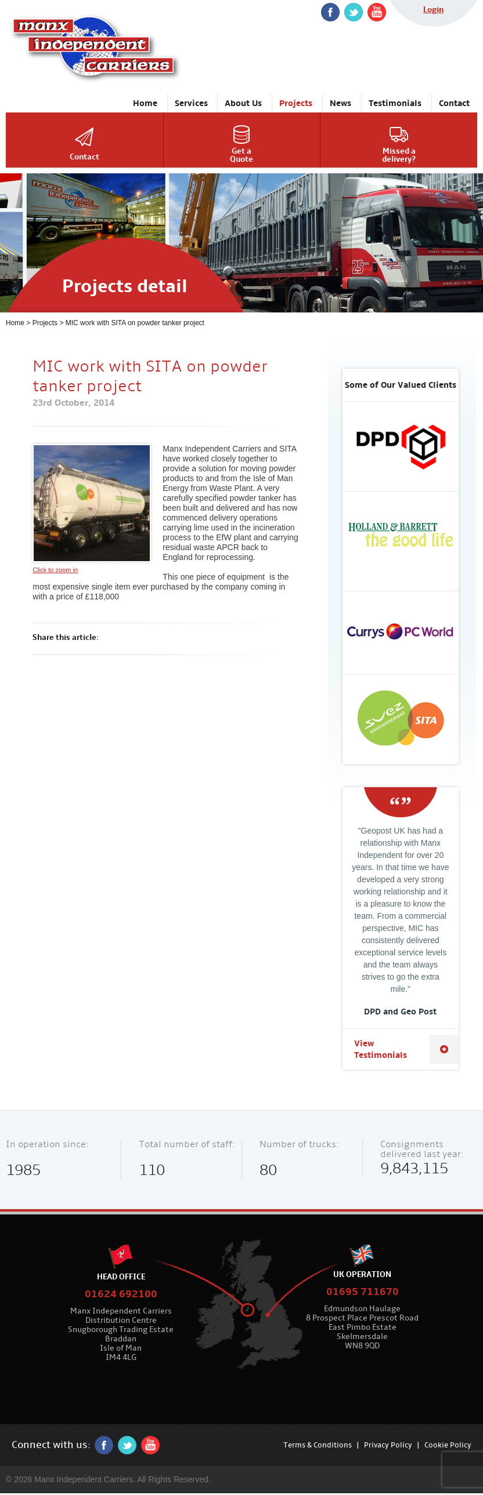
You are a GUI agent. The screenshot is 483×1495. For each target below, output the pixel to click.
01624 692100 (121, 1294)
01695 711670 (362, 1292)
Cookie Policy (447, 1445)
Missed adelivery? (399, 155)
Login (433, 9)
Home (15, 323)
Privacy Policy (388, 1445)
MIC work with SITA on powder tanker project (135, 323)
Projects (45, 323)
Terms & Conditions (317, 1445)
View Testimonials (380, 1049)
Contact (84, 157)
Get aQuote (241, 155)
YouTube (376, 12)
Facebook (330, 12)
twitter (353, 12)
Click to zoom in (92, 508)
